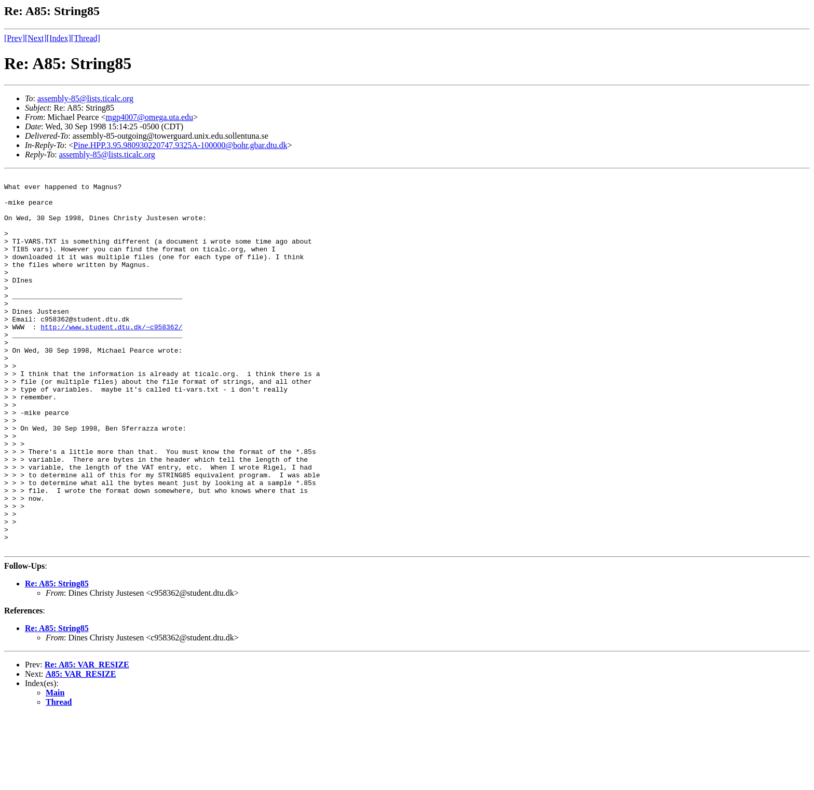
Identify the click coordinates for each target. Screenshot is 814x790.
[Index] (59, 38)
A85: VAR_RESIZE (81, 748)
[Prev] (14, 38)
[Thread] (85, 38)
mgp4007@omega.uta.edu (149, 117)
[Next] (36, 38)
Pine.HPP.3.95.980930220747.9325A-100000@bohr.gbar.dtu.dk (180, 145)
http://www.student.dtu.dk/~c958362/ (111, 358)
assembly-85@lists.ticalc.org (85, 98)
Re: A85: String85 (57, 658)
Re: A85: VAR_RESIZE (87, 739)
